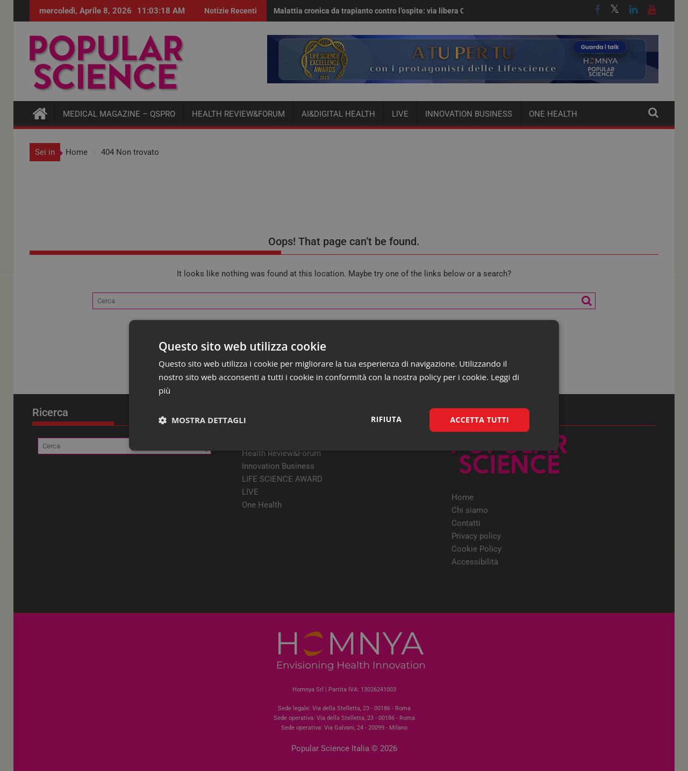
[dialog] (344, 385)
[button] (202, 420)
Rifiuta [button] (386, 419)
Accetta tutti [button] (479, 420)
